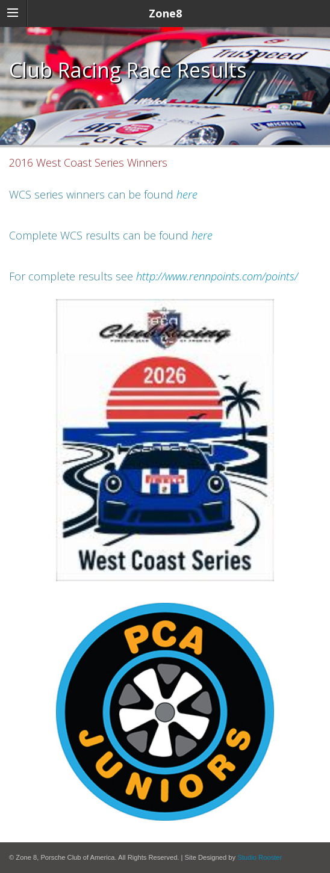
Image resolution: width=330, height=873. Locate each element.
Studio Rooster (259, 857)
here (187, 194)
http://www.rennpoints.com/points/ (217, 276)
